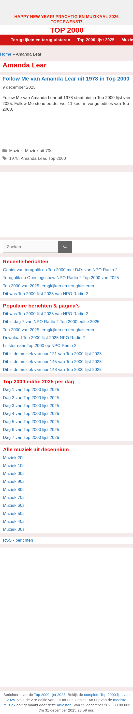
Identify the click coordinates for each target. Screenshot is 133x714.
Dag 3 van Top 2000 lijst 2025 (31, 405)
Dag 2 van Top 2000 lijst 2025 (31, 397)
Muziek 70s (14, 497)
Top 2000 (67, 30)
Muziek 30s (14, 529)
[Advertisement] (66, 7)
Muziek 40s (14, 521)
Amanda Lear (33, 158)
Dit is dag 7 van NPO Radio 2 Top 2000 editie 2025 (51, 321)
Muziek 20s (14, 457)
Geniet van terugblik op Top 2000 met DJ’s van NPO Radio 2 (60, 269)
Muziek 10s (14, 465)
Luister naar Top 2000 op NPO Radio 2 (39, 345)
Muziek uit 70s (38, 150)
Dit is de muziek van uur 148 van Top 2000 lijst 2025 (52, 369)
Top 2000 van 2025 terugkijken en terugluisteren (48, 286)
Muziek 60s (14, 505)
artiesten (64, 705)
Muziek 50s (14, 513)
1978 (14, 158)
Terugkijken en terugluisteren (40, 40)
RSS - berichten (18, 540)
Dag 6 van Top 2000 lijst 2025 (31, 429)
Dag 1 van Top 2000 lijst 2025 (31, 389)
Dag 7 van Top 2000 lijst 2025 (31, 437)
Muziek (16, 150)
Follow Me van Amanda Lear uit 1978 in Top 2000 (65, 79)
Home (5, 54)
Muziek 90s (14, 481)
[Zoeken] (65, 247)
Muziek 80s (14, 489)
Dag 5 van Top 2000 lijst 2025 (31, 421)
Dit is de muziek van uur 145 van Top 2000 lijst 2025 (52, 361)
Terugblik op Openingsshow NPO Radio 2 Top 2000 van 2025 (61, 277)
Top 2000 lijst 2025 (96, 40)
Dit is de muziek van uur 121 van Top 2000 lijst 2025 (52, 353)
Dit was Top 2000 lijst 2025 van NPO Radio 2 (45, 293)
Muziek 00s (14, 473)
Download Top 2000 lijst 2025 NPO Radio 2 (44, 337)
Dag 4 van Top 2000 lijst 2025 (31, 413)
